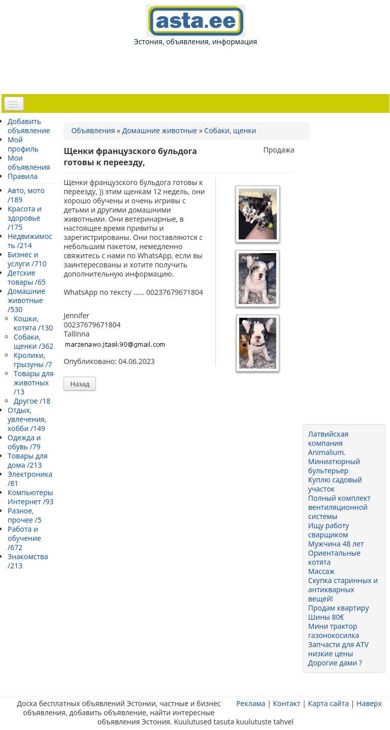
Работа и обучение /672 (24, 538)
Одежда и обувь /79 (24, 442)
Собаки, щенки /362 (33, 341)
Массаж (321, 571)
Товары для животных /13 (34, 383)
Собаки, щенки (230, 130)
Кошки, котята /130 (33, 323)
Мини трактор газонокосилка (334, 630)
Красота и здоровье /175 (25, 218)
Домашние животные (159, 130)
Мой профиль (23, 144)
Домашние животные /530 (26, 300)
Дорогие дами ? (335, 662)
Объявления (93, 130)
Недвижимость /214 (30, 240)
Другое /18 (32, 401)
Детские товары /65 (27, 277)
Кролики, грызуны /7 (33, 359)
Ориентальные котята (334, 557)
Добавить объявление (29, 125)
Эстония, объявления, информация (195, 25)
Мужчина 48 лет (336, 544)
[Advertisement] (197, 69)
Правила (23, 176)
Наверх (369, 703)
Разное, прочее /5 (25, 515)
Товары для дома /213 (28, 460)
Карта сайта (328, 703)
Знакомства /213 (28, 561)
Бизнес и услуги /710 (27, 259)
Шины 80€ (326, 617)
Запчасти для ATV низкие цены (338, 649)
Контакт (286, 703)
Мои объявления (29, 162)
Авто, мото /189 (26, 195)
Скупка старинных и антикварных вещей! (343, 589)
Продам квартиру (338, 608)
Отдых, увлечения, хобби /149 (27, 419)
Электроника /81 (30, 478)
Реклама (250, 703)
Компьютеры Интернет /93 (31, 497)
